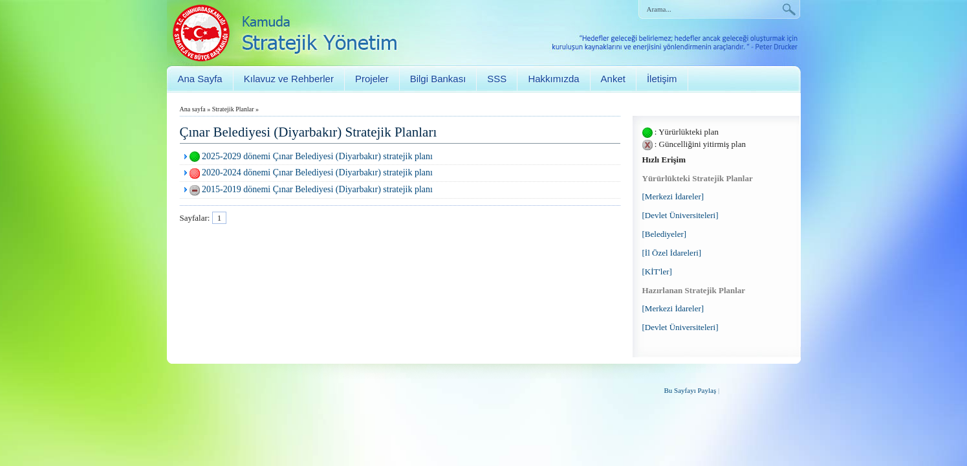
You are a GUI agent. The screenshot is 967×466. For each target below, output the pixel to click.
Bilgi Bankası (438, 78)
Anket (613, 78)
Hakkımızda (553, 78)
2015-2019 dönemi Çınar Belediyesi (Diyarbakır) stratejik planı (317, 189)
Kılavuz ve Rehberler (289, 78)
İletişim (662, 78)
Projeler (372, 78)
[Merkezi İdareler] (673, 196)
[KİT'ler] (657, 271)
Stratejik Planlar (233, 109)
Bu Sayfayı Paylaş (690, 390)
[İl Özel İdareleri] (672, 253)
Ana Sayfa (200, 78)
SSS (496, 78)
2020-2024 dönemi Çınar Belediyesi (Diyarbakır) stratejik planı (317, 172)
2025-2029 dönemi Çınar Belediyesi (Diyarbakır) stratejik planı (317, 156)
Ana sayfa (193, 109)
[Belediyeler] (664, 234)
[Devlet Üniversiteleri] (680, 215)
